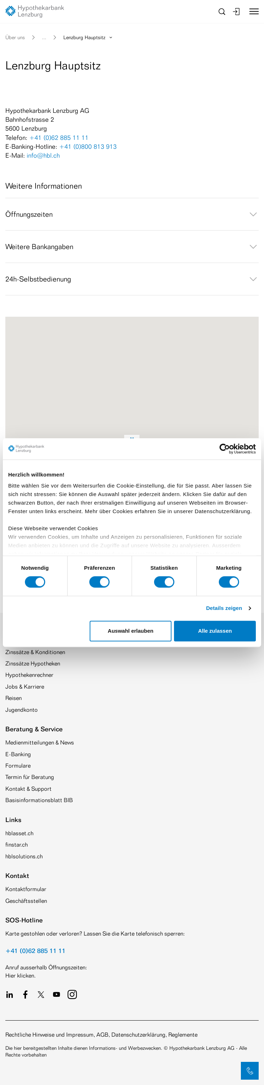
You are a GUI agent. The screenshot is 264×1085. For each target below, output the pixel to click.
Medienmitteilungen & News (39, 742)
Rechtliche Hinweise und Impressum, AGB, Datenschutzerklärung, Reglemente (101, 1034)
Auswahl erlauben (130, 631)
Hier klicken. (20, 975)
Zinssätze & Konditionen (35, 652)
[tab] (132, 214)
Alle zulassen (215, 631)
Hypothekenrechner (29, 674)
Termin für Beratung (29, 777)
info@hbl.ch (43, 155)
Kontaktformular (25, 889)
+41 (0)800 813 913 (88, 146)
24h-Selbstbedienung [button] (132, 279)
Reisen (13, 698)
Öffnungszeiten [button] (132, 214)
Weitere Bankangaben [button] (132, 246)
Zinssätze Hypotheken (32, 663)
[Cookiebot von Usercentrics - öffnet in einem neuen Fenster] (225, 448)
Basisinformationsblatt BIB (39, 800)
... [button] (44, 37)
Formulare (18, 765)
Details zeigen (224, 608)
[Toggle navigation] (251, 11)
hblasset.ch (19, 833)
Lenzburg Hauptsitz (88, 37)
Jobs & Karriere (24, 686)
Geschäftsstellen (26, 900)
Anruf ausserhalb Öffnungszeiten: (46, 967)
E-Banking (18, 754)
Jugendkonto (21, 709)
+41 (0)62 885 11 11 (59, 137)
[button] (250, 1071)
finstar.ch (16, 844)
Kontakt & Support (28, 788)
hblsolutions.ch (24, 856)
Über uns (15, 37)
